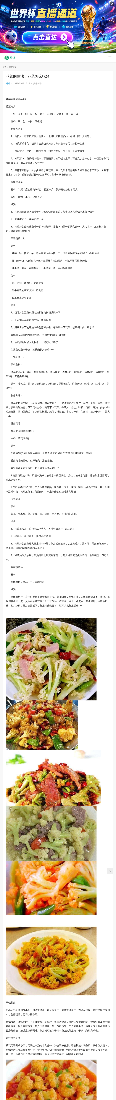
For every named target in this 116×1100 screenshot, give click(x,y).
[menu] (110, 58)
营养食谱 (37, 83)
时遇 (8, 83)
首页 (4, 67)
